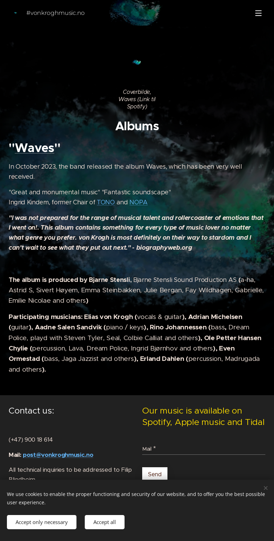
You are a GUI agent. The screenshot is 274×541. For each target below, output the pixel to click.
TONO (106, 202)
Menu (258, 13)
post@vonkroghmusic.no (58, 455)
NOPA (138, 202)
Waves (34, 148)
